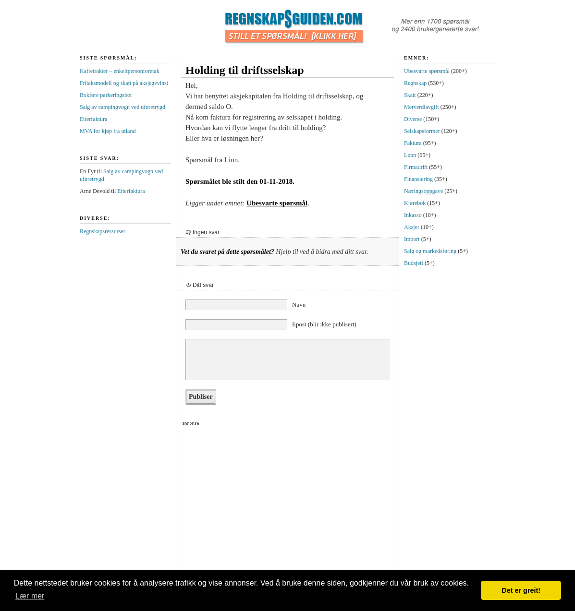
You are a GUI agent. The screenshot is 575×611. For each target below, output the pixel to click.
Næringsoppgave (423, 191)
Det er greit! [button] (521, 590)
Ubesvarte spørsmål (276, 203)
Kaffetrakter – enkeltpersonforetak (119, 71)
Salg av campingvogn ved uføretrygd (122, 107)
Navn (299, 304)
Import (412, 239)
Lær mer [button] (29, 596)
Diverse (413, 119)
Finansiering (418, 179)
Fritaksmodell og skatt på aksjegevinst (124, 83)
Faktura (413, 143)
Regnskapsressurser (102, 231)
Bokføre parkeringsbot (106, 95)
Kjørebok (415, 203)
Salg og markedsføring (430, 251)
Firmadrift (416, 167)
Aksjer (411, 227)
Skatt (410, 95)
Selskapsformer (422, 131)
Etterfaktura (93, 119)
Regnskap (415, 83)
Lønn (410, 155)
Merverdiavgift (421, 107)
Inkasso (413, 215)
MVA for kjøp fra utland (107, 131)
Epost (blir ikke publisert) (324, 324)
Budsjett (413, 263)
